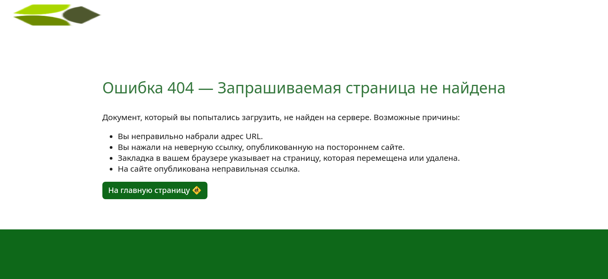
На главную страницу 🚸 (155, 190)
